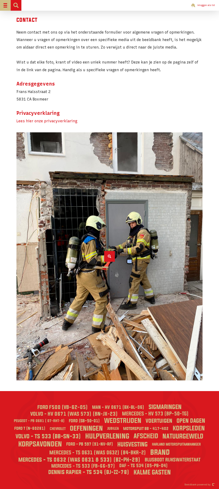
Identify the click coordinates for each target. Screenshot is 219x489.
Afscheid (146, 436)
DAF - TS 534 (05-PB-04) (143, 466)
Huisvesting (132, 444)
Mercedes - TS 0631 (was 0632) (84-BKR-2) (97, 452)
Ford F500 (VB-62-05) (62, 407)
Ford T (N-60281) (30, 428)
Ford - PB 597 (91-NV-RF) (89, 444)
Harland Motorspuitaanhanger (176, 444)
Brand (160, 452)
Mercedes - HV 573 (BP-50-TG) (155, 414)
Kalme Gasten (152, 472)
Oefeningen (86, 428)
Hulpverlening (107, 436)
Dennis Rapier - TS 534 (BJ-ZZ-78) (88, 472)
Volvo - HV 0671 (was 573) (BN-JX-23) (74, 414)
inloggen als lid (203, 5)
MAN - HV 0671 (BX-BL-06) (118, 407)
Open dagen (191, 421)
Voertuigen (159, 421)
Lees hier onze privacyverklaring (46, 121)
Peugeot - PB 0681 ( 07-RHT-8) (39, 421)
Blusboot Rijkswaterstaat (173, 460)
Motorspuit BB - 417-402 (146, 428)
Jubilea (113, 428)
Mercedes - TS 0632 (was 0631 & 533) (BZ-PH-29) (79, 460)
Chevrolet (58, 428)
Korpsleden (189, 428)
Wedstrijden (122, 420)
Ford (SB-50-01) (84, 421)
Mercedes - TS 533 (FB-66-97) (83, 466)
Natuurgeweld (183, 436)
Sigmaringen (165, 407)
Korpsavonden (40, 444)
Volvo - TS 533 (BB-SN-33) (48, 436)
